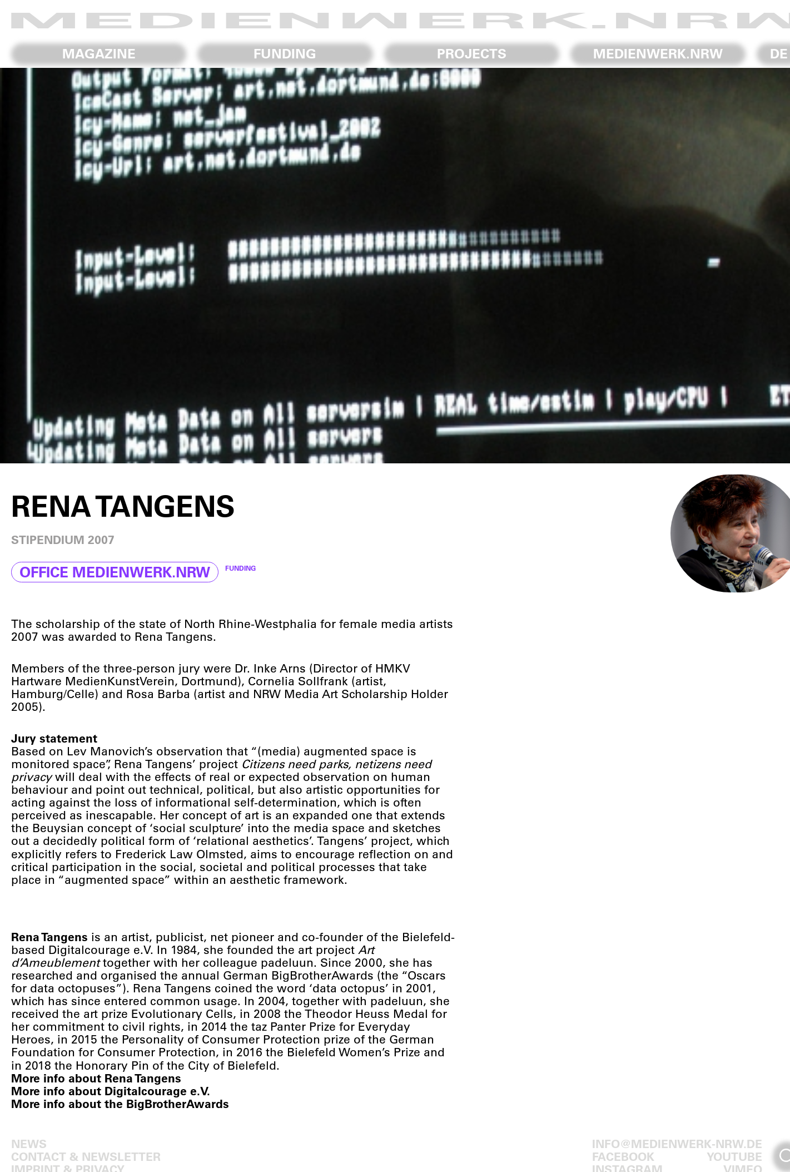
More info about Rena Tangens (96, 1077)
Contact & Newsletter (86, 1156)
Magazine (99, 53)
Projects (471, 53)
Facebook (623, 1156)
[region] (395, 265)
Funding (285, 53)
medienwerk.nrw (658, 53)
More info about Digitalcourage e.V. (110, 1090)
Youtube (734, 1156)
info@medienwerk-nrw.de (677, 1143)
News (29, 1143)
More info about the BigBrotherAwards (120, 1103)
